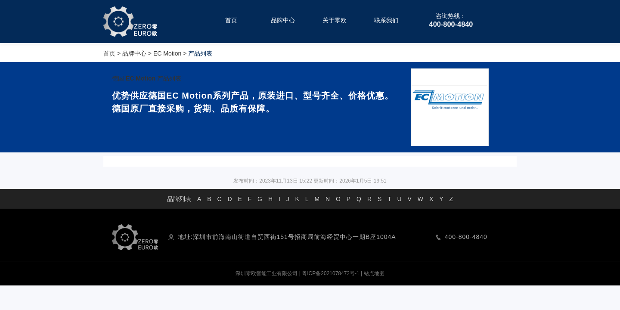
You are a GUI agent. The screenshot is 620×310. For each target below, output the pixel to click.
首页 (109, 53)
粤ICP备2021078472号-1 (330, 273)
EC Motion (167, 53)
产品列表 (169, 78)
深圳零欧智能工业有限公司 (267, 273)
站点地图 (374, 273)
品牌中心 (134, 53)
